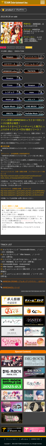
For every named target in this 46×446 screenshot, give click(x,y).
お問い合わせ (24, 439)
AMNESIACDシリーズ (11, 287)
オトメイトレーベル (34, 25)
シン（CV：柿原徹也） (32, 40)
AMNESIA (37, 24)
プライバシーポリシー (12, 439)
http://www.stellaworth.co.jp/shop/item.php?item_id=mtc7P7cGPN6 (22, 193)
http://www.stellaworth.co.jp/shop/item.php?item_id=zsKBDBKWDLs (23, 191)
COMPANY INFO (35, 439)
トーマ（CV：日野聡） (33, 38)
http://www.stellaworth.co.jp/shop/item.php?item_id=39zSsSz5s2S (22, 195)
